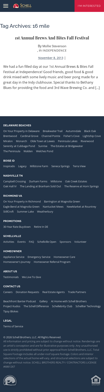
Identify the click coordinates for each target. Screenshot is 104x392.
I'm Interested (89, 5)
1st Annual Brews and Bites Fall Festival (52, 37)
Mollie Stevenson (54, 46)
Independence (55, 50)
